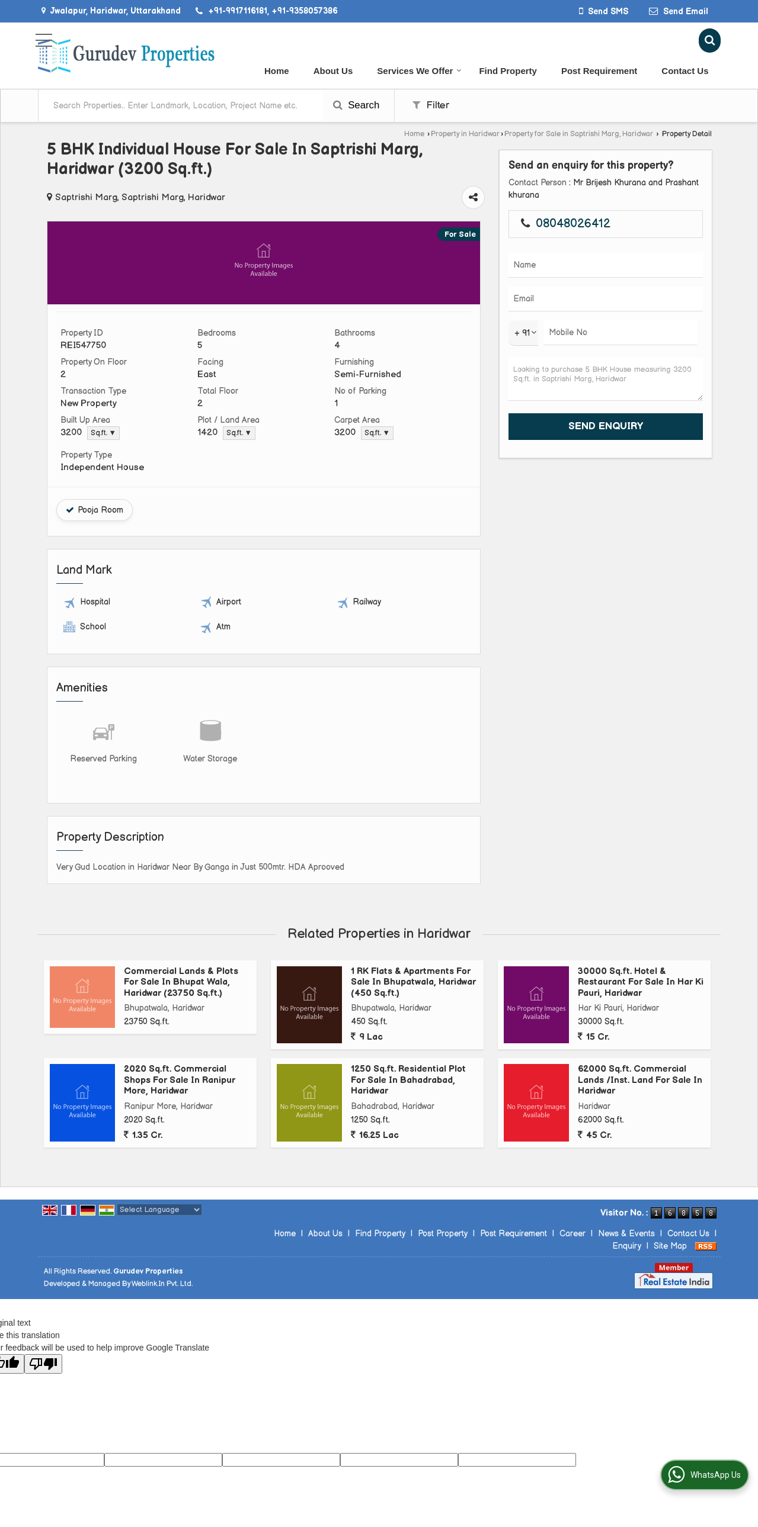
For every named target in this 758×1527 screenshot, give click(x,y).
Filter (430, 105)
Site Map (670, 1246)
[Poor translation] (43, 1364)
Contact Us (684, 71)
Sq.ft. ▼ (103, 433)
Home (276, 71)
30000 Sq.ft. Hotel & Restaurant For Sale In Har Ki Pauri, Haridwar (640, 982)
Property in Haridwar (465, 134)
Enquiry (626, 1246)
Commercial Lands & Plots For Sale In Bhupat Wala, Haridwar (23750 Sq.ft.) (181, 982)
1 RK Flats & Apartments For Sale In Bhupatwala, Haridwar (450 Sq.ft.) (413, 982)
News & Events (626, 1234)
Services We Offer (419, 71)
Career (572, 1234)
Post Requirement (599, 71)
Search (356, 105)
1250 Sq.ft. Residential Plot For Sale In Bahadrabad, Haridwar (408, 1080)
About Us (333, 71)
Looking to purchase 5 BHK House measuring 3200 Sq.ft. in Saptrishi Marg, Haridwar (605, 379)
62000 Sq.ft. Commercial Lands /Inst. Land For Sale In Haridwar (640, 1080)
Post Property (443, 1234)
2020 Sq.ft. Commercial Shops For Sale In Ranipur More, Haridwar (179, 1080)
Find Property (508, 71)
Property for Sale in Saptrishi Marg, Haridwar (578, 134)
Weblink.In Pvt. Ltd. (162, 1284)
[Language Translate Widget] (159, 1210)
